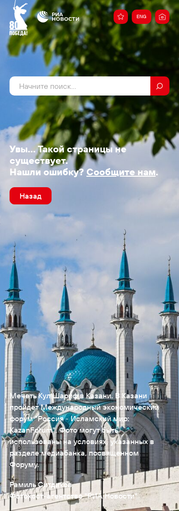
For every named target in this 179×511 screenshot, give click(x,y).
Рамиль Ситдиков (41, 484)
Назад (31, 196)
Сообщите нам (121, 172)
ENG (142, 16)
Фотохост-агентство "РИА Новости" (73, 495)
